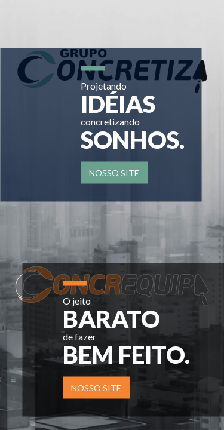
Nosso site (114, 172)
